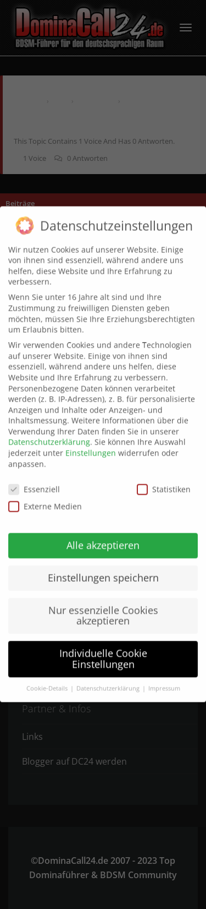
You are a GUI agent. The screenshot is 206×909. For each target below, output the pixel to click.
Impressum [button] (164, 679)
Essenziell (34, 479)
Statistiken (164, 479)
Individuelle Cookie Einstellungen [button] (103, 649)
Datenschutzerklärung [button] (108, 679)
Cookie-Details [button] (47, 679)
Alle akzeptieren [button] (103, 535)
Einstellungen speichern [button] (103, 568)
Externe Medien (45, 496)
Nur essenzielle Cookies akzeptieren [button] (103, 606)
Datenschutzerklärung (49, 432)
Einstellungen (90, 443)
